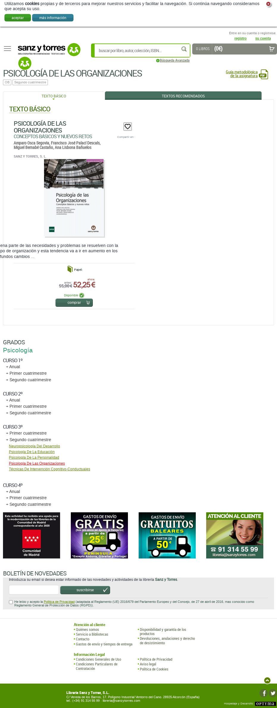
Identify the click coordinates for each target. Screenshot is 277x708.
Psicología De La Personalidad (34, 457)
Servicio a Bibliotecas (92, 634)
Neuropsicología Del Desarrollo (34, 446)
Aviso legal (148, 664)
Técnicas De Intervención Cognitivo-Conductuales (49, 469)
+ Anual (13, 367)
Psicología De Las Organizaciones (40, 126)
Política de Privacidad (59, 602)
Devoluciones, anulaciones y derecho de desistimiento (167, 640)
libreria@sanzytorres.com (121, 701)
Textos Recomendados (183, 96)
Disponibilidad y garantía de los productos (163, 631)
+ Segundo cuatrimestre (28, 380)
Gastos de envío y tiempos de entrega (104, 644)
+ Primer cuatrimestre (26, 373)
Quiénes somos (87, 629)
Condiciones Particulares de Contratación (97, 666)
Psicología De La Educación (32, 452)
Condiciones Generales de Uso (98, 659)
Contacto (82, 639)
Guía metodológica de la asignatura (242, 73)
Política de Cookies (154, 669)
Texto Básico (54, 96)
